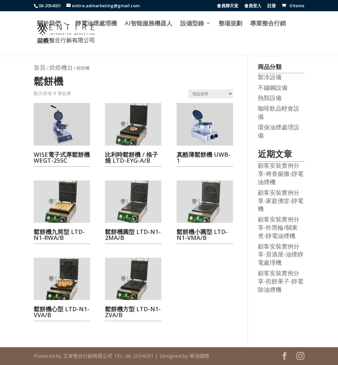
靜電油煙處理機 (96, 24)
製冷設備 (270, 77)
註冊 (271, 6)
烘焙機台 (61, 67)
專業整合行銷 (268, 24)
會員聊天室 (227, 6)
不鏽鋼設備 (272, 87)
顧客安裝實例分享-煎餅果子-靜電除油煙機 (280, 281)
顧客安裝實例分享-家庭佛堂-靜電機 (280, 200)
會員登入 (252, 6)
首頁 (40, 67)
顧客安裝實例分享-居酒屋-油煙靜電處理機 (280, 254)
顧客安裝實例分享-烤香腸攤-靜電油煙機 (280, 173)
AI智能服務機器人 (148, 24)
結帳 (43, 41)
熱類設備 (270, 98)
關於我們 (49, 24)
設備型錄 (192, 24)
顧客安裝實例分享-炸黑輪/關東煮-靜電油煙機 (278, 227)
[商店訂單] (210, 93)
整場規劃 (230, 24)
